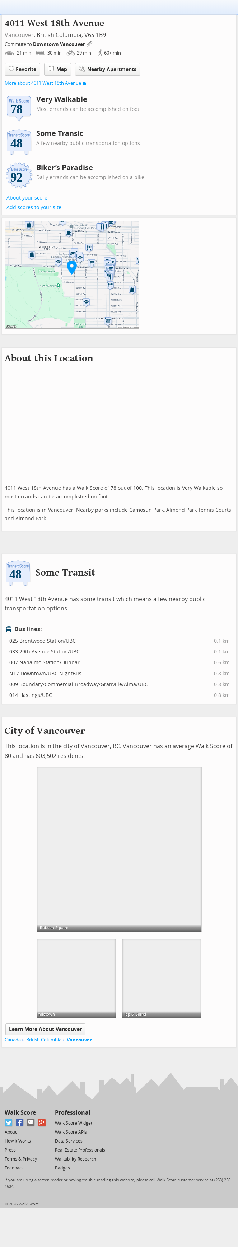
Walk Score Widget (73, 1123)
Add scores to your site (33, 208)
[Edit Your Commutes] (89, 43)
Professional (72, 1112)
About (11, 1132)
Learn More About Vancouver (45, 1029)
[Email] (31, 1123)
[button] (71, 267)
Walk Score (20, 1112)
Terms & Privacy (21, 1159)
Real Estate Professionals (80, 1150)
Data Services (69, 1141)
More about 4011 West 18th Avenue (43, 83)
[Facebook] (20, 1123)
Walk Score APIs (71, 1132)
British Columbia (43, 1039)
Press (10, 1150)
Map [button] (57, 69)
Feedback (14, 1168)
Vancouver (19, 35)
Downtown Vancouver (59, 44)
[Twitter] (9, 1123)
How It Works (18, 1141)
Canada (13, 1039)
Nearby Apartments (107, 69)
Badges (62, 1168)
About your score (26, 198)
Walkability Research (75, 1159)
